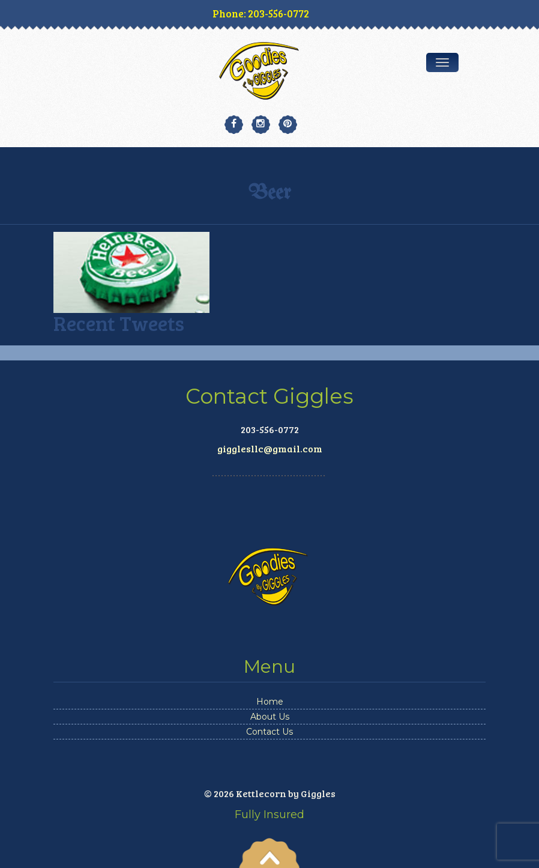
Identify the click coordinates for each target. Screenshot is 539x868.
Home (269, 701)
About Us (269, 716)
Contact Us (269, 731)
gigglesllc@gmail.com (269, 448)
